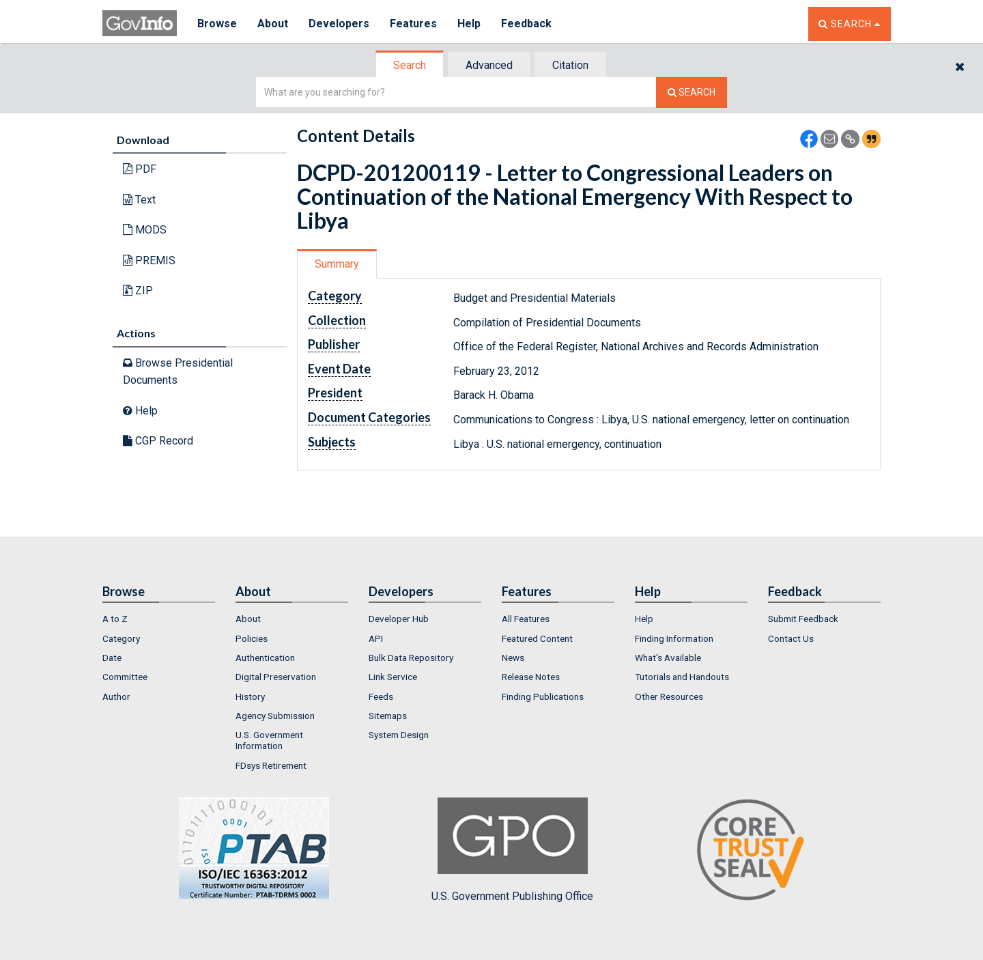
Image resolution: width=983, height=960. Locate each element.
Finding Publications (543, 696)
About (272, 23)
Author (116, 696)
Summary (337, 263)
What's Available (668, 657)
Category (121, 638)
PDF (139, 169)
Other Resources (669, 696)
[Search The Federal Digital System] (691, 92)
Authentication (265, 657)
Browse (217, 23)
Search (409, 65)
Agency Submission (275, 715)
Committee (124, 676)
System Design (399, 734)
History (250, 696)
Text (139, 199)
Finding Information (674, 638)
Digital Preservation (276, 676)
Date (112, 657)
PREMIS (149, 260)
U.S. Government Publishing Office (512, 850)
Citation (570, 65)
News (513, 657)
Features (413, 23)
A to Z (115, 618)
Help (469, 23)
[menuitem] (158, 618)
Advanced (489, 65)
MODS (145, 229)
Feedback (526, 23)
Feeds (381, 696)
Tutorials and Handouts (682, 676)
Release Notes (531, 676)
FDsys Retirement (271, 765)
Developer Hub (399, 618)
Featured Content (537, 638)
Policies (252, 638)
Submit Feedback (803, 618)
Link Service (393, 676)
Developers (339, 23)
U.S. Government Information (269, 740)
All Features (526, 618)
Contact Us (791, 638)
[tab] (410, 65)
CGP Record (158, 440)
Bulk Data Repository (411, 657)
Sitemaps (388, 715)
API (376, 638)
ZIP (138, 290)
